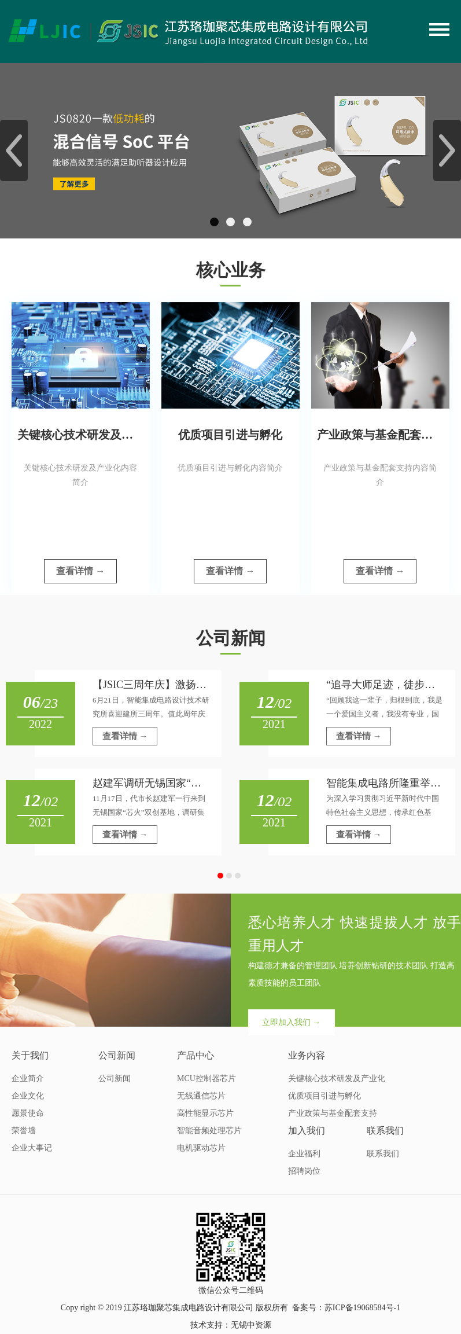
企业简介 (28, 1078)
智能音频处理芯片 (209, 1130)
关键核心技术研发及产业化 (336, 1078)
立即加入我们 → (291, 1022)
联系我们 (385, 1130)
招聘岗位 (304, 1171)
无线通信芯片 (201, 1096)
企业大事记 (32, 1148)
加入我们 (306, 1130)
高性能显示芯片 (205, 1113)
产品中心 (195, 1055)
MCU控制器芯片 (206, 1078)
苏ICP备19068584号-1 (362, 1307)
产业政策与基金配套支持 (332, 1113)
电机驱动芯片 (201, 1148)
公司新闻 (116, 1055)
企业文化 (28, 1096)
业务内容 (306, 1055)
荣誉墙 (24, 1130)
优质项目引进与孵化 (324, 1096)
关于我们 (30, 1055)
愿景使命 (28, 1113)
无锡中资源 (251, 1325)
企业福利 (304, 1153)
